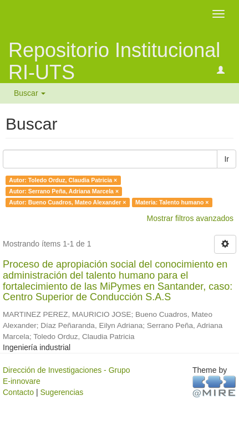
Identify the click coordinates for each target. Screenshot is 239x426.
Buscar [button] (29, 93)
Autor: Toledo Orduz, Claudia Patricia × (63, 180)
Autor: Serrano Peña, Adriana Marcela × (64, 191)
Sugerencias (61, 392)
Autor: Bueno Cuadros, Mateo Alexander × (67, 202)
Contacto (18, 392)
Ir (226, 159)
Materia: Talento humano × (172, 202)
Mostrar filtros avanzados (190, 218)
